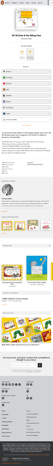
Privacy (28, 426)
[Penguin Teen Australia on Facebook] (3, 391)
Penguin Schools (6, 432)
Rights (28, 420)
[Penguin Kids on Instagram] (31, 384)
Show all (4, 305)
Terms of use (29, 429)
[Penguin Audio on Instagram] (3, 405)
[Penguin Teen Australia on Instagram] (6, 391)
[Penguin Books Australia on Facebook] (3, 384)
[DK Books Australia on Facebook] (27, 398)
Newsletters (5, 425)
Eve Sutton (33, 284)
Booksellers (5, 414)
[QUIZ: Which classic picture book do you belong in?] (26, 330)
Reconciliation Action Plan (33, 432)
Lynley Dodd (12, 286)
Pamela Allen (26, 39)
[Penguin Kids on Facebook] (27, 384)
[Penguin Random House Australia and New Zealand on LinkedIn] (16, 384)
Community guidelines (32, 414)
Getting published (7, 421)
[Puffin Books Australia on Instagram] (27, 391)
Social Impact (6, 436)
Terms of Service (42, 454)
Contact (4, 418)
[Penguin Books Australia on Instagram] (6, 384)
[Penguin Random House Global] (7, 459)
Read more (5, 211)
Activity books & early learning (35, 164)
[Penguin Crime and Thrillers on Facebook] (3, 398)
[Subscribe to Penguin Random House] (40, 365)
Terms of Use (29, 371)
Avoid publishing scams (32, 423)
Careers (28, 411)
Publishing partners (31, 417)
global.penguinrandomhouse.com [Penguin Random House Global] (12, 463)
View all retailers (26, 125)
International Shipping (32, 435)
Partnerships (5, 429)
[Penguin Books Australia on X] (9, 384)
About (3, 411)
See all (4, 233)
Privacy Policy (38, 371)
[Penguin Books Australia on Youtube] (13, 384)
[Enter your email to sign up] (24, 365)
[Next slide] (49, 246)
